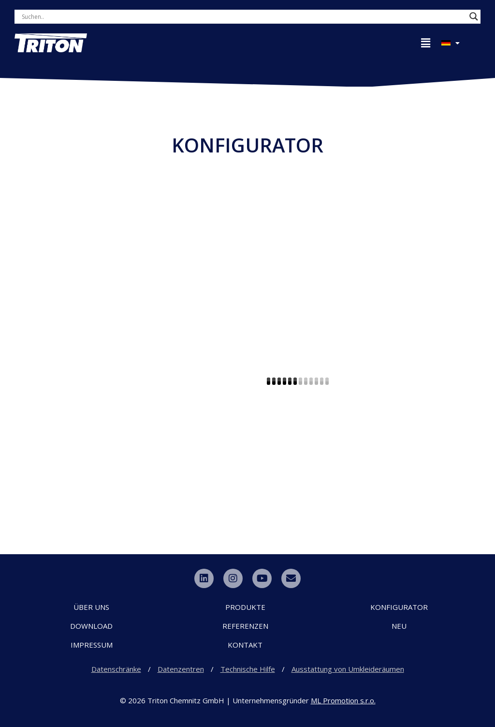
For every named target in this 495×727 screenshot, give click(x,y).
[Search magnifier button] (473, 16)
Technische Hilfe (247, 669)
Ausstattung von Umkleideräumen (347, 669)
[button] (425, 43)
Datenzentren (181, 669)
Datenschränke (116, 669)
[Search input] (130, 16)
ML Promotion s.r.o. (343, 700)
